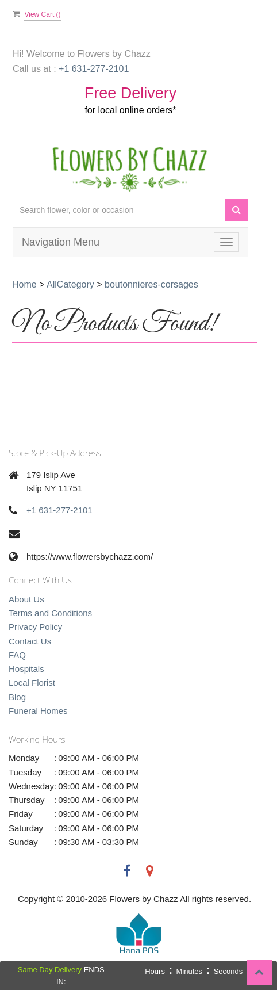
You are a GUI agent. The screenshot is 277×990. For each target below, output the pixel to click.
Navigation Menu (60, 242)
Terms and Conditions (50, 613)
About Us (26, 599)
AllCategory (70, 284)
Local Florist (32, 682)
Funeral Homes (38, 711)
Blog (17, 697)
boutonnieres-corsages (151, 284)
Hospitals (26, 669)
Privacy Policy (35, 627)
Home (24, 284)
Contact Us (30, 641)
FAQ (17, 655)
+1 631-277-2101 (59, 510)
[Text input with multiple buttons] (119, 210)
